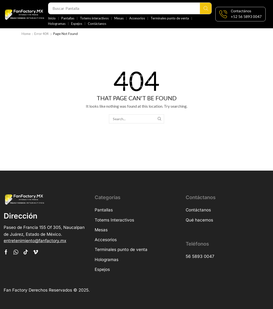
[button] (246, 16)
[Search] (205, 8)
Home (26, 33)
